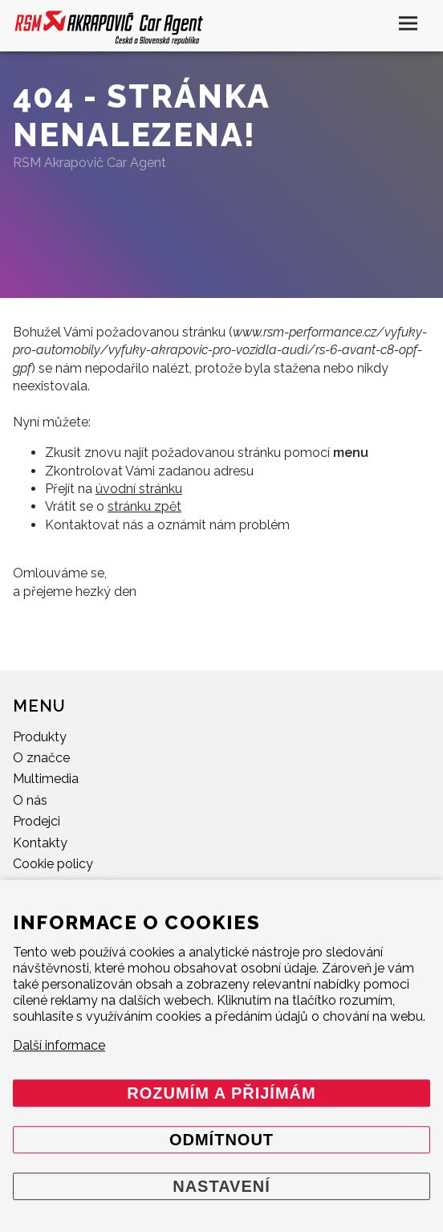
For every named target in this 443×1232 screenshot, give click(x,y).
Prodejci (36, 821)
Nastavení (221, 1186)
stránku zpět (144, 506)
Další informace (59, 1045)
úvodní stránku (139, 488)
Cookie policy (53, 863)
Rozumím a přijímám (221, 1093)
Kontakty (40, 843)
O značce (41, 757)
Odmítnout (221, 1139)
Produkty (40, 737)
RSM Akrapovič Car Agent (89, 162)
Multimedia (46, 778)
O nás (30, 800)
